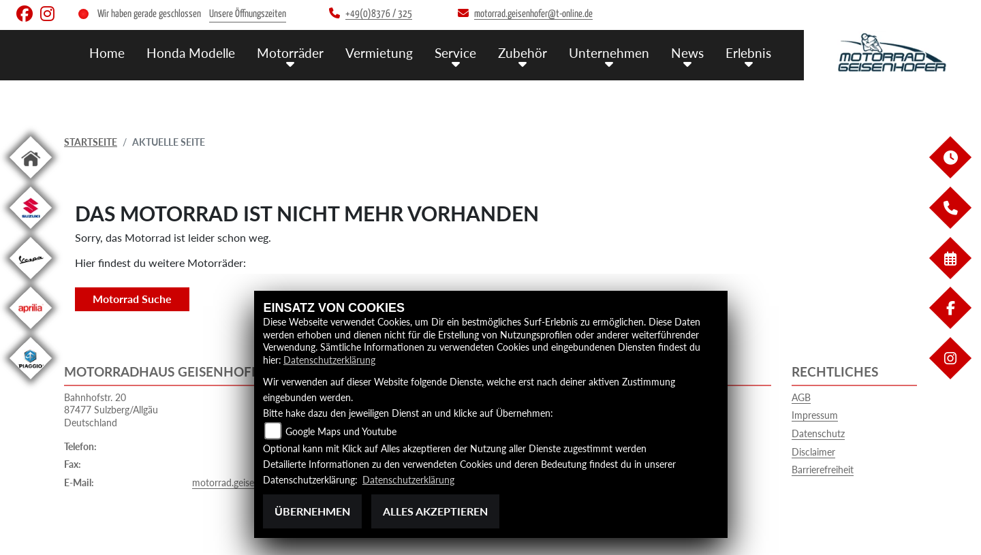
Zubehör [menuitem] (522, 53)
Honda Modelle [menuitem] (190, 53)
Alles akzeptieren (435, 511)
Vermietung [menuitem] (379, 53)
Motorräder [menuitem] (290, 53)
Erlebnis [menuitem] (748, 53)
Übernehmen (312, 511)
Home (107, 53)
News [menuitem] (687, 53)
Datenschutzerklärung (329, 360)
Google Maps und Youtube (340, 431)
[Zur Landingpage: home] (31, 180)
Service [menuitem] (455, 53)
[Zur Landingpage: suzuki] (31, 231)
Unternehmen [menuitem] (609, 53)
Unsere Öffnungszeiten (247, 14)
